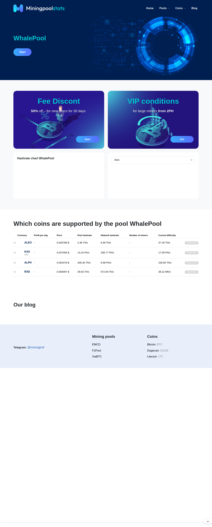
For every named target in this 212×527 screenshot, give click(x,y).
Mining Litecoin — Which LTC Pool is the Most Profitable (175, 439)
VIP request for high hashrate (136, 287)
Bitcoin (155, 503)
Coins (179, 8)
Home (150, 8)
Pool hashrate (98, 258)
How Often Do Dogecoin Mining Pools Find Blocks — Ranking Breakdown (33, 439)
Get (182, 139)
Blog (194, 8)
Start (22, 52)
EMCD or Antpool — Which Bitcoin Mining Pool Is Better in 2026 (129, 439)
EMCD (96, 503)
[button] (58, 120)
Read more (191, 246)
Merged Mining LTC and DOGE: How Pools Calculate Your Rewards (80, 439)
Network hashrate (81, 258)
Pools (163, 8)
